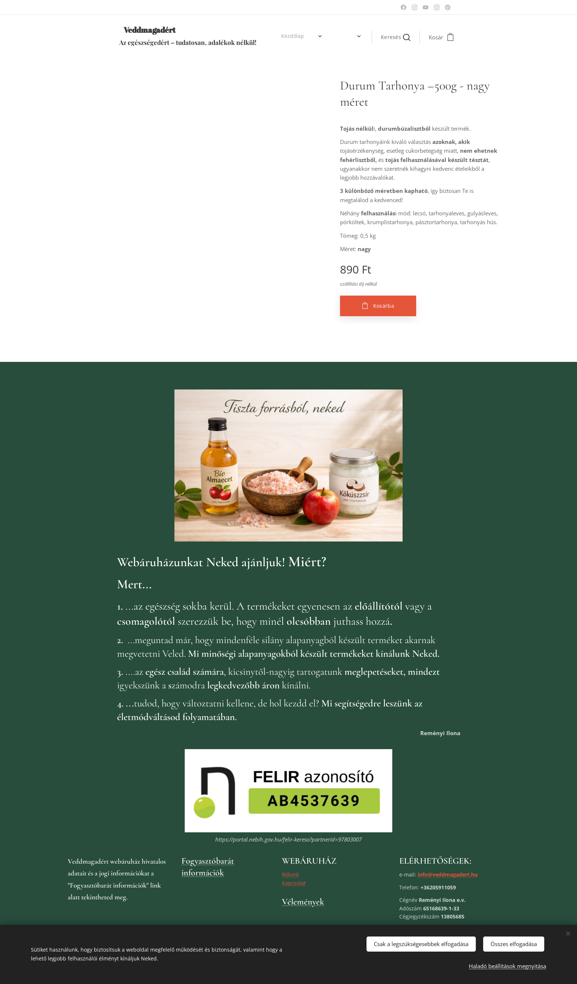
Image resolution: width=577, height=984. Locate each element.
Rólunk (290, 874)
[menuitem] (279, 37)
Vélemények (303, 901)
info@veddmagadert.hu (448, 874)
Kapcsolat (294, 882)
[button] (396, 37)
